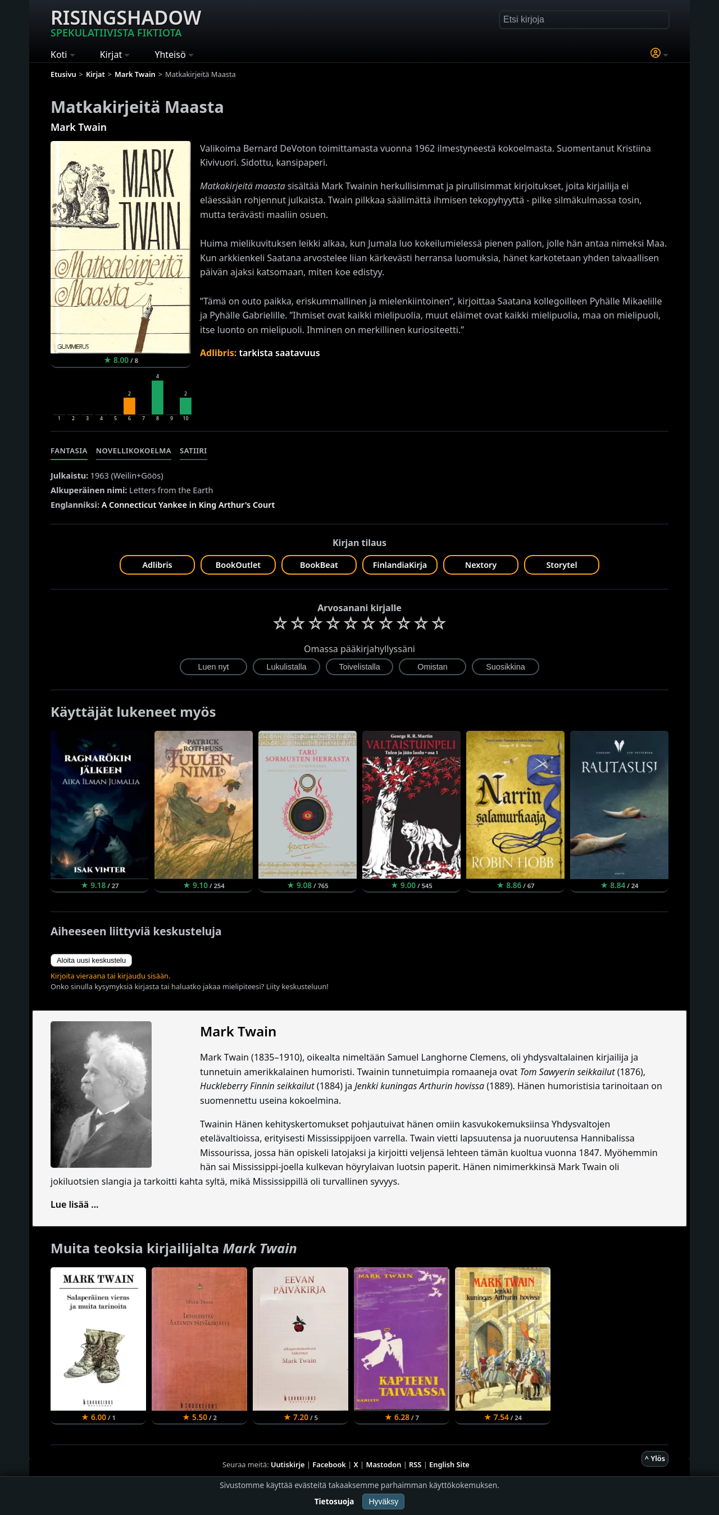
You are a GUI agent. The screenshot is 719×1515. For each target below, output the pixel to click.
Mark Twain (79, 127)
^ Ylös (655, 1458)
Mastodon (384, 1464)
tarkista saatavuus (279, 353)
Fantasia (69, 450)
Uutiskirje (288, 1464)
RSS (415, 1464)
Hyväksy (383, 1501)
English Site (449, 1464)
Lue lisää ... (75, 1204)
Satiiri (193, 450)
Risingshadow (126, 21)
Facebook (329, 1464)
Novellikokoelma (133, 450)
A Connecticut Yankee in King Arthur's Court (188, 504)
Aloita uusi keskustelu (91, 960)
